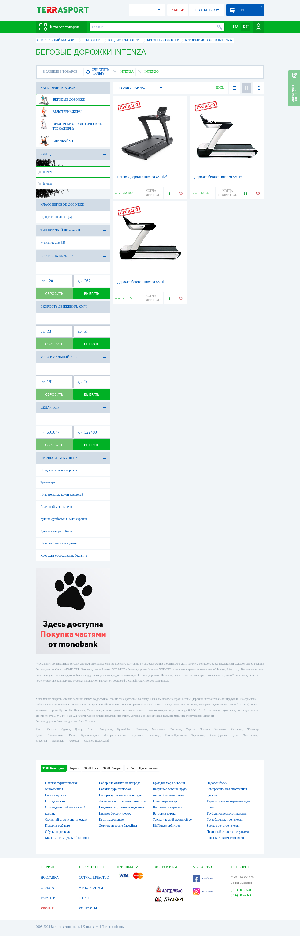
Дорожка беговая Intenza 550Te (218, 177)
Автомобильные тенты (168, 795)
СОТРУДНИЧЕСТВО (94, 877)
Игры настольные (111, 819)
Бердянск (58, 740)
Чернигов (220, 729)
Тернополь (197, 735)
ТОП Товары (112, 768)
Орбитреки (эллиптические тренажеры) (70, 124)
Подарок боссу (217, 783)
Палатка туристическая (115, 789)
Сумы (39, 735)
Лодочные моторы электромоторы (122, 801)
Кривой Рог (124, 729)
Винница (175, 729)
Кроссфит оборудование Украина (64, 555)
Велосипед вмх (55, 795)
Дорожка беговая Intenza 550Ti (140, 282)
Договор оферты (112, 926)
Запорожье (106, 729)
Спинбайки (56, 141)
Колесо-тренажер (165, 801)
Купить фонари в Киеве (57, 531)
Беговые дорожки (62, 99)
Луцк (235, 735)
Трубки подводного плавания (227, 813)
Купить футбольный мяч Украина (64, 519)
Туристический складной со (172, 819)
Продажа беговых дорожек (59, 470)
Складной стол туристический (66, 819)
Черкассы (236, 729)
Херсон (190, 729)
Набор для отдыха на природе (119, 783)
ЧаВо (130, 768)
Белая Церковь (218, 735)
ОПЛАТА (47, 888)
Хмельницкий (56, 735)
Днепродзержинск (115, 735)
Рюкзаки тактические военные (228, 838)
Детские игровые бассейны (118, 825)
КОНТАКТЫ (88, 908)
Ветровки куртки (164, 813)
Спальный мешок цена (56, 506)
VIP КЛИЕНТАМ (91, 888)
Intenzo (45, 183)
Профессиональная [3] (56, 217)
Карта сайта (91, 926)
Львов (91, 729)
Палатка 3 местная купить (59, 543)
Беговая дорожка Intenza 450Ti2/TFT (145, 177)
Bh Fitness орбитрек (166, 825)
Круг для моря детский (169, 783)
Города (74, 768)
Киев (39, 729)
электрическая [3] (53, 242)
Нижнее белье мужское (115, 813)
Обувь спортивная (58, 832)
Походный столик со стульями (228, 832)
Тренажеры (48, 482)
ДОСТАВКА (50, 877)
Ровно (72, 735)
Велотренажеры (60, 111)
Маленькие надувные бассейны (67, 838)
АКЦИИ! (177, 10)
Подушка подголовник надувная (121, 807)
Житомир (253, 729)
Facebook (203, 878)
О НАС (84, 898)
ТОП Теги (91, 768)
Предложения (148, 768)
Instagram (203, 891)
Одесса (65, 729)
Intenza (45, 172)
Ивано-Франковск (176, 735)
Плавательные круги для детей (62, 494)
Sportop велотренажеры (223, 825)
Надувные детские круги (170, 789)
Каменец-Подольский (96, 740)
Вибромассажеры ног (168, 807)
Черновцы (137, 735)
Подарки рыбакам (57, 825)
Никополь (42, 740)
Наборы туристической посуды (120, 795)
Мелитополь (250, 735)
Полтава (205, 729)
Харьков (51, 729)
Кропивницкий (90, 735)
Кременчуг (154, 735)
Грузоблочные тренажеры (225, 819)
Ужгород (73, 740)
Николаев (141, 729)
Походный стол (56, 801)
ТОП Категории (54, 768)
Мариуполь (158, 729)
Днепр (78, 729)
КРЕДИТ (47, 908)
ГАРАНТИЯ (49, 898)
